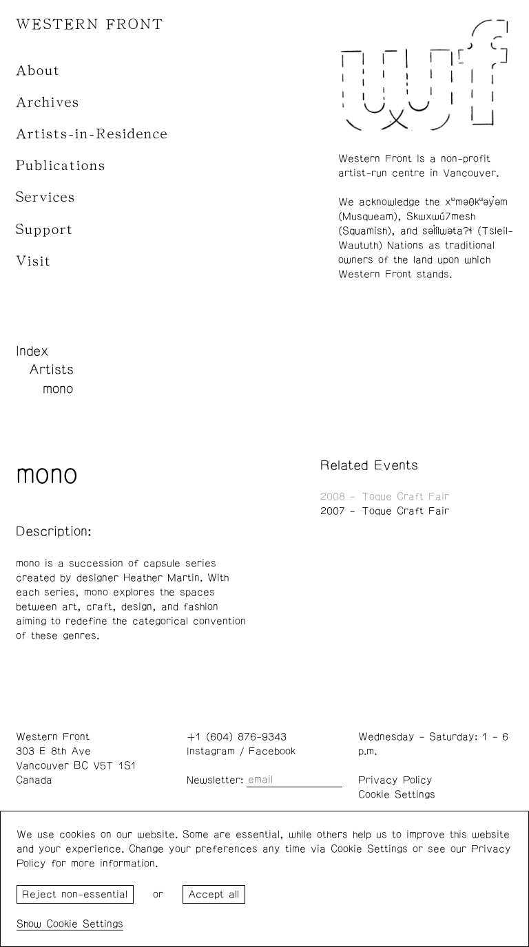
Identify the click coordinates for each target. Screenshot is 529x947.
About (38, 70)
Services (46, 197)
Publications (61, 165)
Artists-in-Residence (92, 134)
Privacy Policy (395, 780)
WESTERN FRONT (90, 24)
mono (58, 389)
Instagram (211, 751)
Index (32, 351)
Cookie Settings (396, 794)
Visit (34, 261)
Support (45, 229)
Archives (48, 102)
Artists (51, 369)
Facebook (272, 751)
